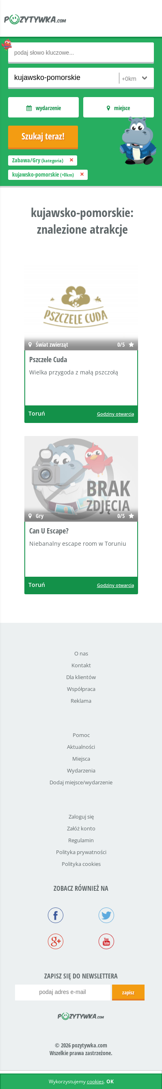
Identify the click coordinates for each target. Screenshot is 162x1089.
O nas (81, 653)
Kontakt (81, 665)
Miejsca (81, 758)
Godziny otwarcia (115, 414)
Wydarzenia (81, 770)
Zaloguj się (81, 816)
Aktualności (81, 746)
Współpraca (81, 689)
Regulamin (81, 840)
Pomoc (81, 735)
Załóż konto (81, 828)
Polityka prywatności (81, 852)
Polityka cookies (81, 864)
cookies (95, 1081)
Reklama (81, 700)
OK (110, 1081)
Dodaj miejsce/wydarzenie (81, 782)
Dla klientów (81, 677)
